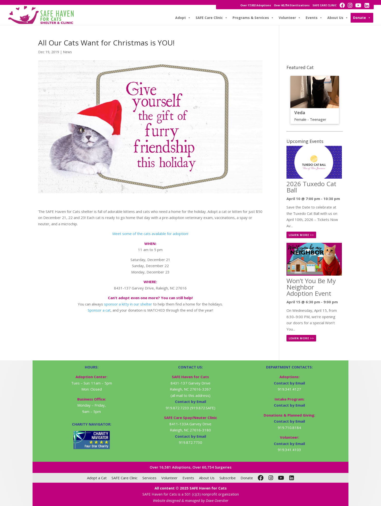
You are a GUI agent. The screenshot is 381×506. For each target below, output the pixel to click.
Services (149, 477)
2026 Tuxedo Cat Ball (311, 186)
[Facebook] (260, 478)
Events (314, 18)
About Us (337, 18)
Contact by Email (289, 383)
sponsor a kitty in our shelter (128, 304)
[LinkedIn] (291, 478)
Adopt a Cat (97, 477)
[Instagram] (271, 478)
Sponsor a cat (99, 310)
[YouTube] (281, 478)
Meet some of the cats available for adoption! (150, 233)
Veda (299, 112)
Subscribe (227, 477)
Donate (362, 18)
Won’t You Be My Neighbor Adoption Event (311, 287)
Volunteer (290, 18)
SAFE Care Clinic (212, 18)
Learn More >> (301, 235)
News (67, 52)
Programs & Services (253, 18)
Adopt (183, 18)
